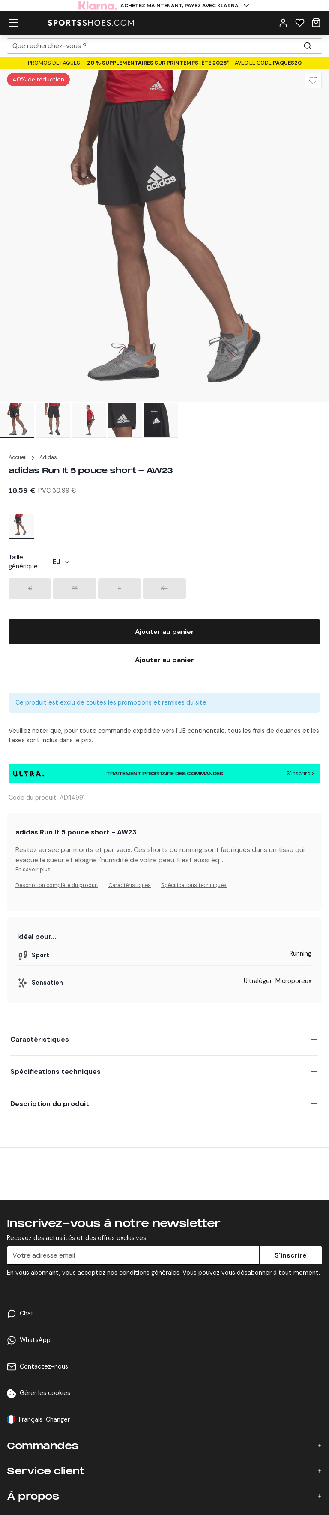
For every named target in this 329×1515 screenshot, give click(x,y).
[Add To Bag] (164, 631)
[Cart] (316, 22)
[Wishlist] (300, 22)
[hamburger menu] (13, 22)
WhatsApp (35, 1340)
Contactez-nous (44, 1366)
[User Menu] (283, 22)
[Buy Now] (164, 660)
